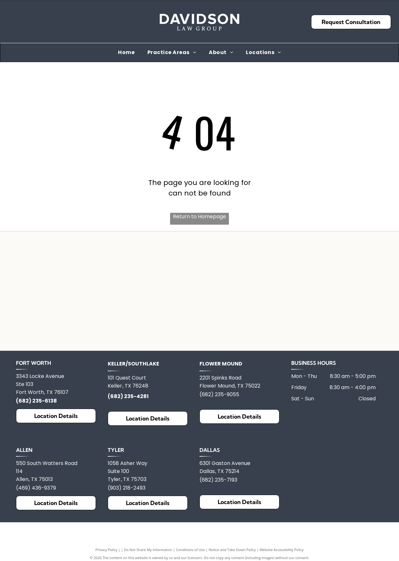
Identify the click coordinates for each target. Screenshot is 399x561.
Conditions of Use (190, 557)
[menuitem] (126, 52)
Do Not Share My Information (148, 557)
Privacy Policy (106, 557)
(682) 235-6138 (36, 408)
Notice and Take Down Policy (232, 557)
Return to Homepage (199, 216)
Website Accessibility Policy (282, 557)
